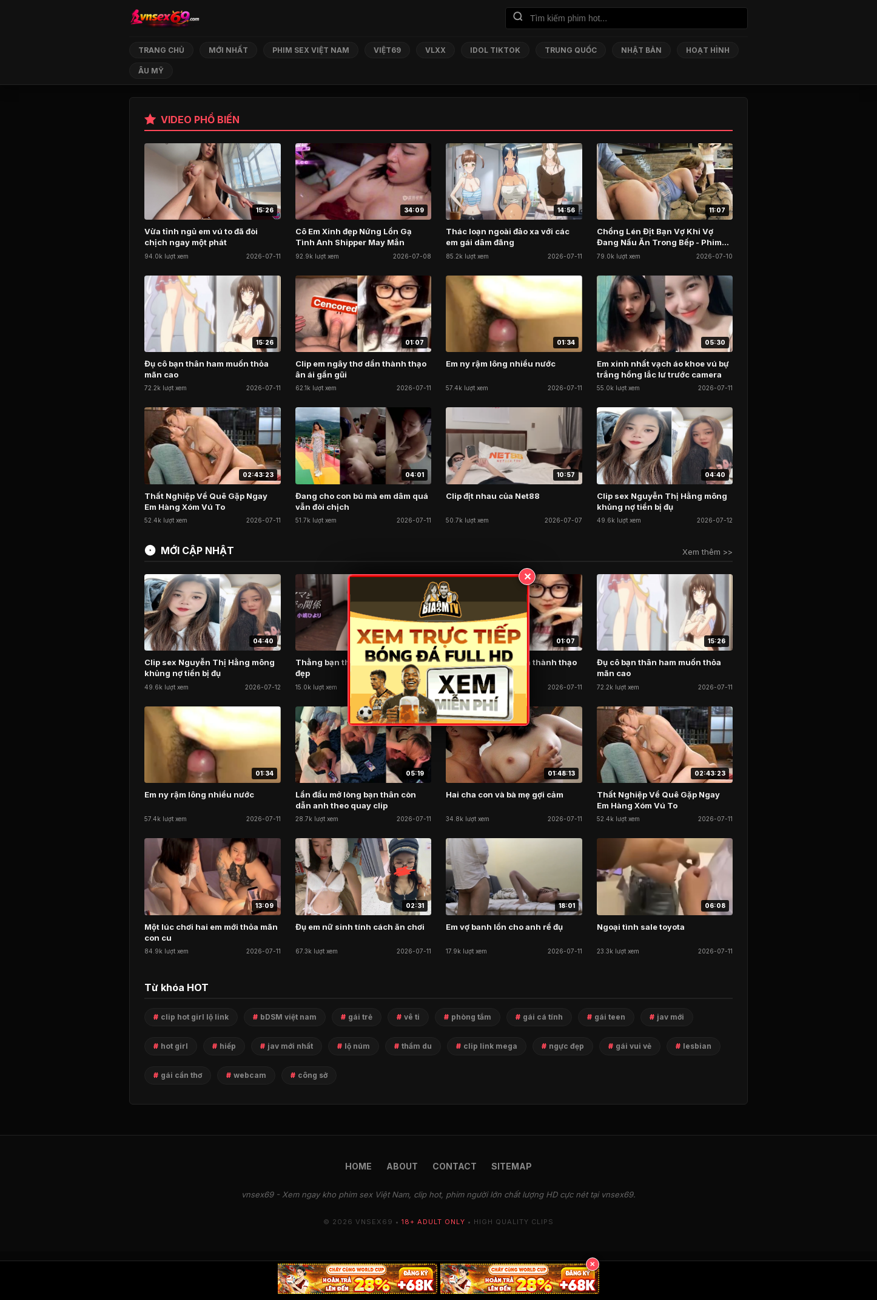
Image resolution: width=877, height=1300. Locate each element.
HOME (358, 1166)
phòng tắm (471, 1016)
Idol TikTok (495, 50)
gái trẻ (360, 1016)
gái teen (609, 1016)
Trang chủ (161, 50)
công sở (313, 1075)
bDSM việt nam (288, 1016)
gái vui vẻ (633, 1046)
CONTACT (454, 1166)
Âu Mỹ (151, 70)
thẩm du (417, 1046)
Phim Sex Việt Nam (310, 50)
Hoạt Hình (708, 50)
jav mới (670, 1016)
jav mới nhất (290, 1046)
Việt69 (387, 50)
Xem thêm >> (707, 552)
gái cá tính (543, 1016)
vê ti (412, 1016)
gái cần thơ (181, 1075)
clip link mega (490, 1046)
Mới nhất (228, 50)
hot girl (174, 1046)
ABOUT (402, 1166)
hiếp (228, 1046)
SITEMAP (511, 1166)
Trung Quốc (571, 50)
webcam (250, 1075)
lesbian (697, 1046)
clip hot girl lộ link (195, 1016)
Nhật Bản (641, 50)
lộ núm (357, 1046)
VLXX (435, 50)
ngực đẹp (566, 1046)
